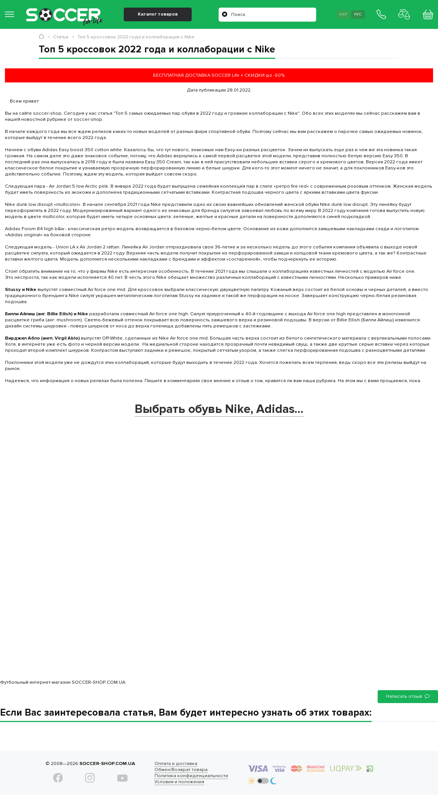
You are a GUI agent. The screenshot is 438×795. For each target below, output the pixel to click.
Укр (341, 14)
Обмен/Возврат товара (180, 770)
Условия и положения (179, 782)
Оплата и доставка (175, 763)
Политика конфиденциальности (191, 776)
